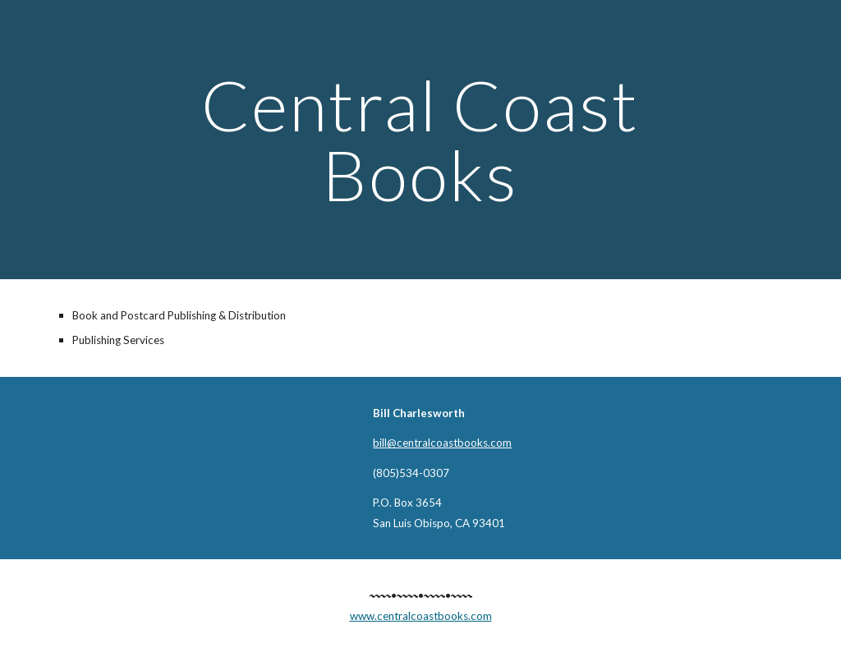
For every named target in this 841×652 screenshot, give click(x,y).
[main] (420, 140)
